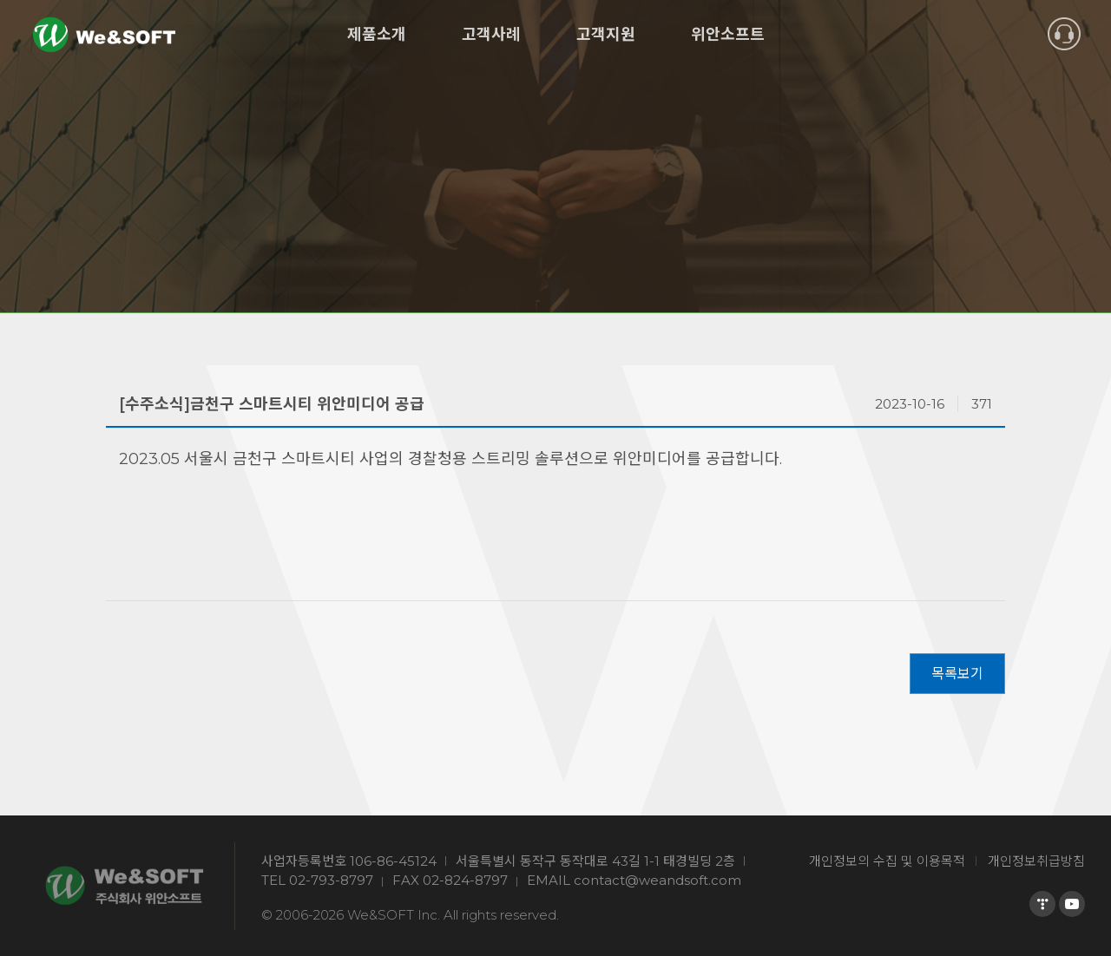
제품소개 (376, 34)
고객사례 (491, 34)
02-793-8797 (331, 880)
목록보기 (957, 673)
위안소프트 (728, 34)
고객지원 (605, 34)
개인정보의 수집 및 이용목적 (887, 861)
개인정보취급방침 (1036, 861)
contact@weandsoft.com (657, 880)
